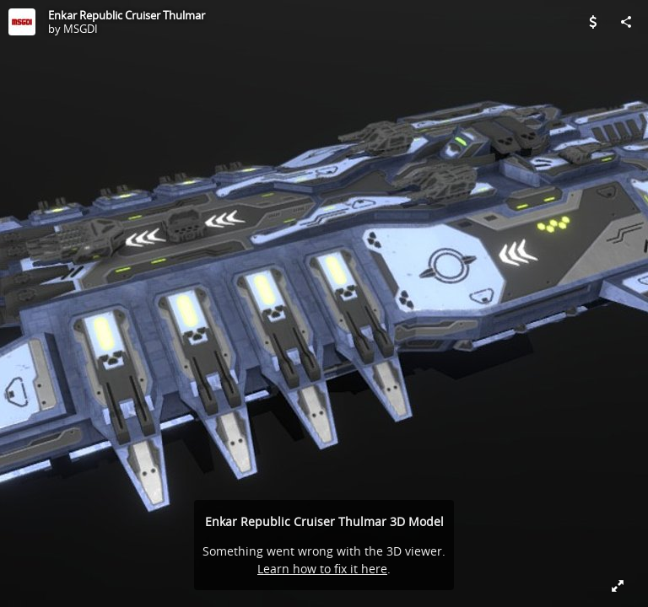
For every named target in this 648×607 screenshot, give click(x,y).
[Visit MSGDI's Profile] (21, 21)
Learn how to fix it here (322, 569)
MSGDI (80, 28)
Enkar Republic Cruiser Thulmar (126, 15)
